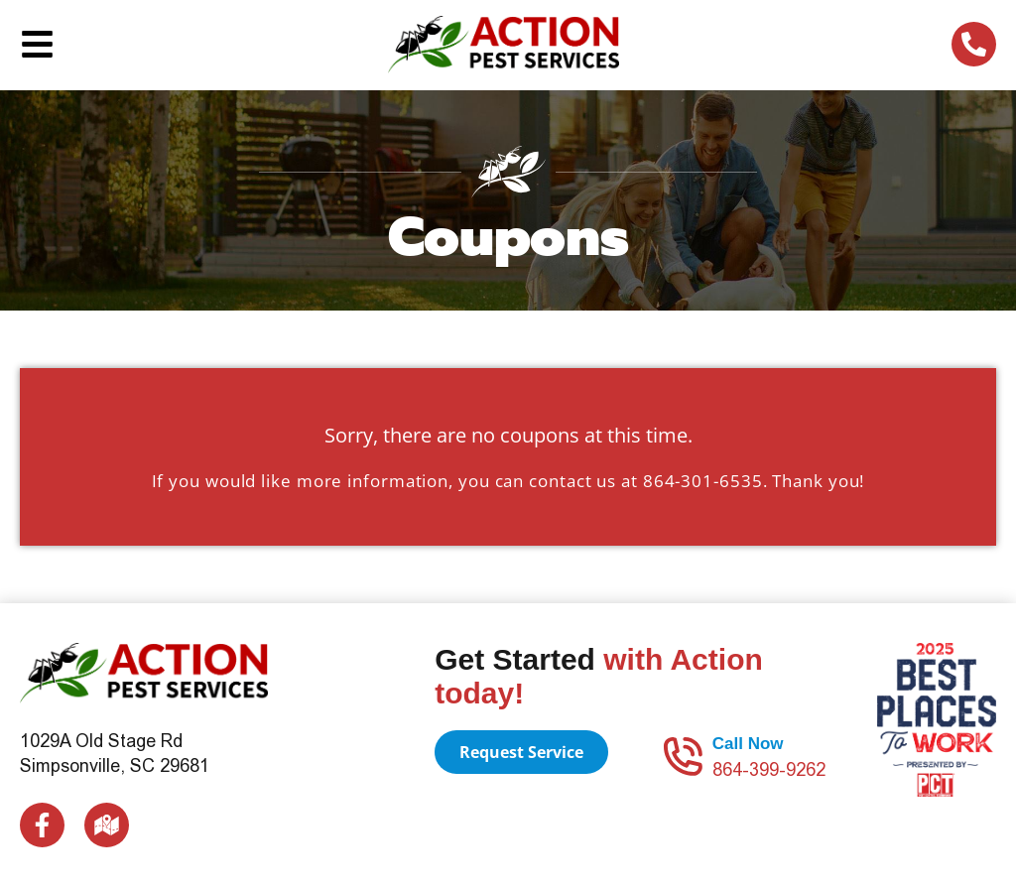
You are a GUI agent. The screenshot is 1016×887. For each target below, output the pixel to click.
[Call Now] (682, 756)
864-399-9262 (769, 769)
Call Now (748, 743)
